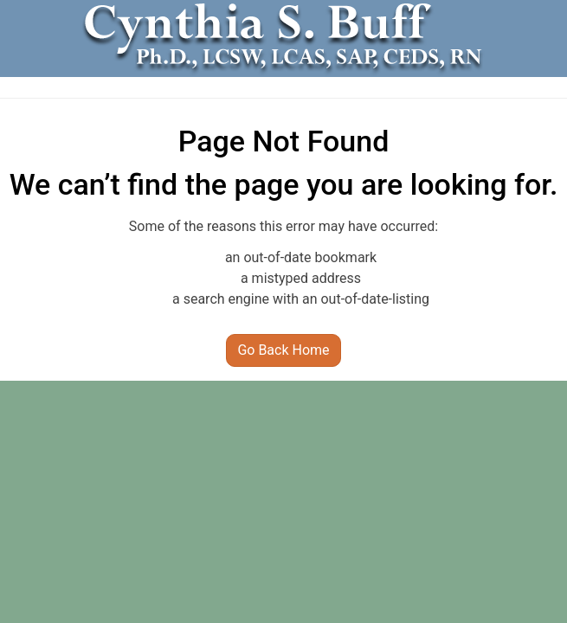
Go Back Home (283, 350)
